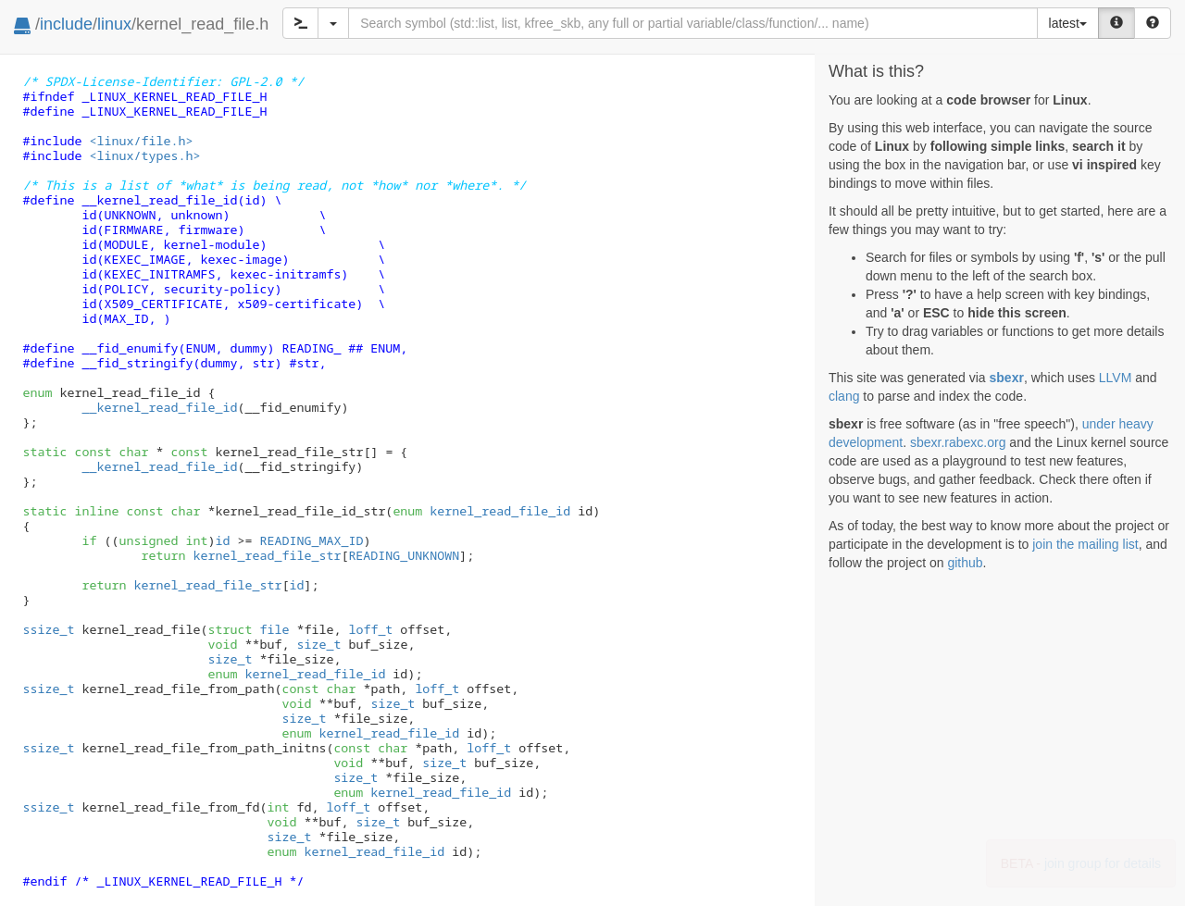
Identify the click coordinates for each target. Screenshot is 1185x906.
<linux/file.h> (141, 140)
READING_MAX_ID (311, 540)
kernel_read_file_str (267, 555)
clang (844, 396)
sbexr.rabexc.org (958, 442)
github (964, 562)
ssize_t (49, 629)
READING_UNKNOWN (403, 555)
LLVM (1115, 377)
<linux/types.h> (144, 155)
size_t (318, 644)
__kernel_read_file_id (159, 466)
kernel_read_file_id (481, 511)
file (248, 629)
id (222, 540)
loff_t (370, 629)
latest (1068, 23)
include (66, 24)
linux (114, 24)
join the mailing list (1085, 544)
